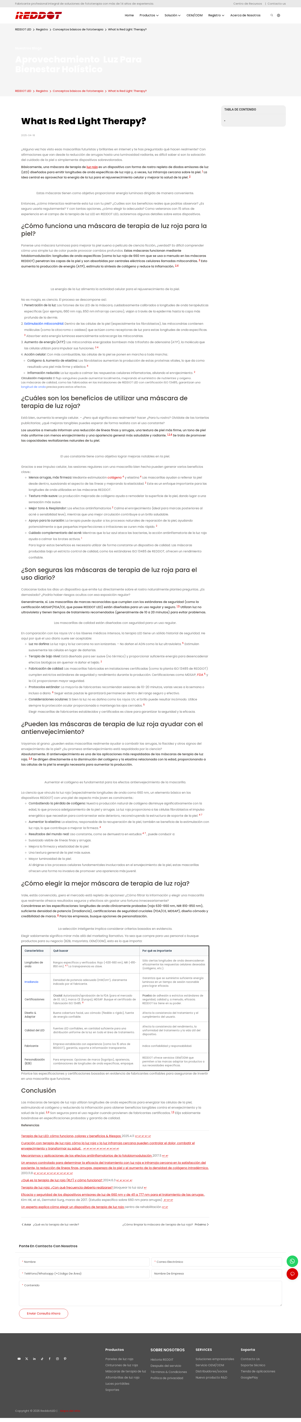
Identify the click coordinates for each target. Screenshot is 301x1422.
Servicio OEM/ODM (210, 1369)
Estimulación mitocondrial (43, 323)
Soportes (112, 1394)
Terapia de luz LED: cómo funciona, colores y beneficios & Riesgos (71, 1140)
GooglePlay (249, 1382)
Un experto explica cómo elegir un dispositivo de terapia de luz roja (73, 1211)
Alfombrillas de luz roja (122, 1382)
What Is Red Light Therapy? (127, 29)
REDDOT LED (23, 29)
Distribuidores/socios (211, 1375)
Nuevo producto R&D (211, 1382)
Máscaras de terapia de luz (125, 1375)
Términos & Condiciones (168, 1376)
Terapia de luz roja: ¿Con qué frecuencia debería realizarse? (67, 1191)
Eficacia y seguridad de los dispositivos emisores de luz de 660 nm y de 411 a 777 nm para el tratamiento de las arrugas (112, 1198)
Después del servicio (165, 1370)
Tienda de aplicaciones (258, 1375)
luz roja (92, 167)
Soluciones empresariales (215, 1363)
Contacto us (277, 4)
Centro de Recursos (248, 4)
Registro (42, 29)
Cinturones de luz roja (121, 1369)
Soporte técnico (253, 1369)
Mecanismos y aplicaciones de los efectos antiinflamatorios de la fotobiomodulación (86, 1159)
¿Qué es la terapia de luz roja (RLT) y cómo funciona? (62, 1184)
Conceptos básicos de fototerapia (78, 29)
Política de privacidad (166, 1382)
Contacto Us (250, 1363)
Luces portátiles (117, 1388)
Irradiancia (32, 983)
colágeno (115, 477)
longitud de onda (33, 387)
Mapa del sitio (70, 1415)
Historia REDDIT (162, 1364)
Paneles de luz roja (119, 1363)
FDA (200, 675)
